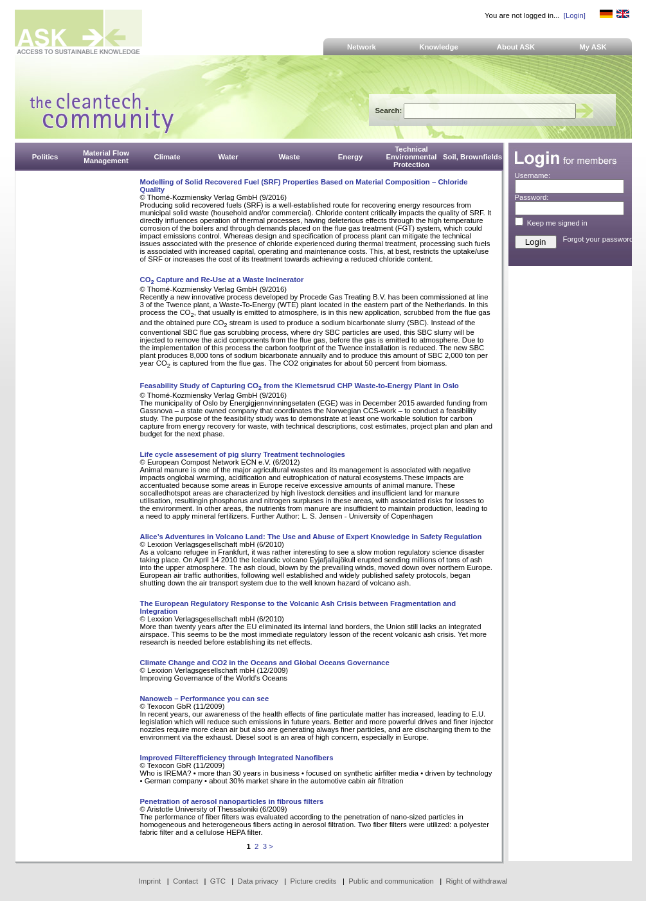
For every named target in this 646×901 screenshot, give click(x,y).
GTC (218, 881)
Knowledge (438, 47)
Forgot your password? (600, 239)
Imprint (150, 881)
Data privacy (258, 881)
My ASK (593, 47)
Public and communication (391, 881)
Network (361, 47)
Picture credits (313, 881)
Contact (185, 881)
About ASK (516, 47)
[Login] (575, 15)
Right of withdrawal (477, 881)
